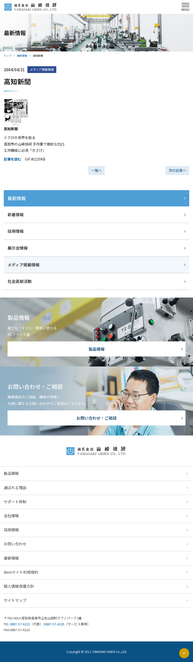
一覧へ (96, 170)
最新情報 (22, 55)
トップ (7, 55)
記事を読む (12, 159)
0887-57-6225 (54, 624)
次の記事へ (177, 170)
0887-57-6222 (20, 624)
